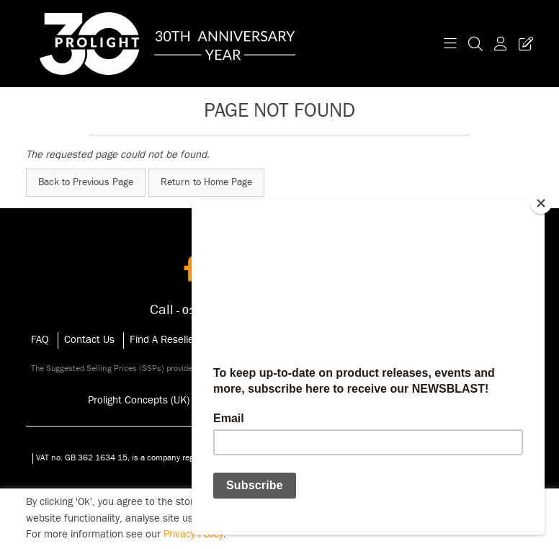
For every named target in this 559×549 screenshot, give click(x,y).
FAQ (40, 340)
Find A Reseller (163, 340)
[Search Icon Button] (475, 43)
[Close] (541, 203)
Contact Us (89, 340)
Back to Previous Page (85, 182)
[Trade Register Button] (523, 43)
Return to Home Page (206, 182)
